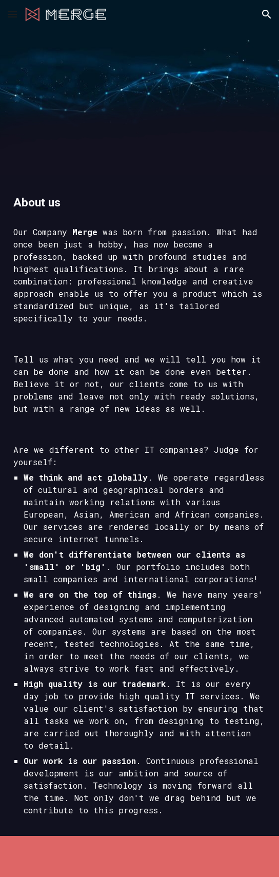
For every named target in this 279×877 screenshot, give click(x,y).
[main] (139, 203)
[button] (12, 14)
